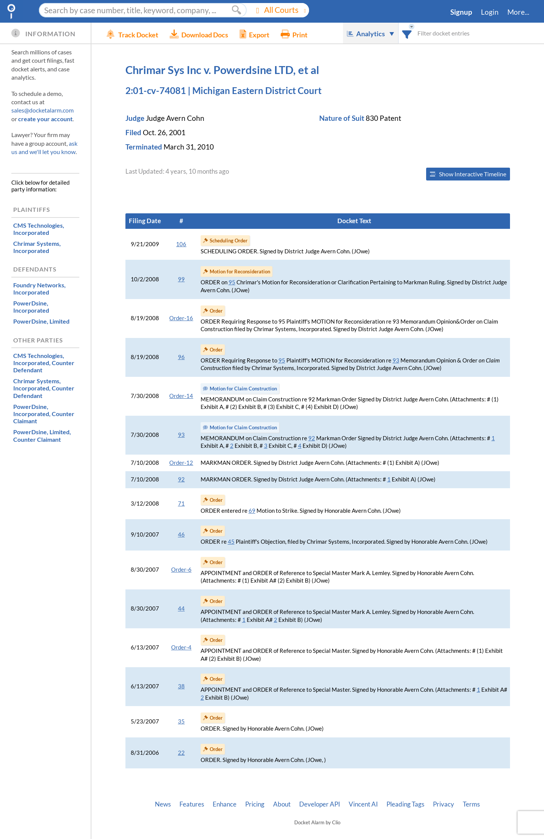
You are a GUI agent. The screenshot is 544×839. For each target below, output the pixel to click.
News (163, 804)
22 (181, 753)
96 (181, 357)
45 (231, 541)
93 (396, 360)
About (282, 804)
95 (232, 282)
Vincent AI (363, 804)
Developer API (319, 804)
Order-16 (181, 318)
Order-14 (181, 396)
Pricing (254, 804)
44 (181, 608)
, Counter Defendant (43, 362)
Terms (471, 804)
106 (181, 244)
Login (490, 12)
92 (311, 438)
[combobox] (407, 33)
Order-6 (181, 569)
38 (181, 686)
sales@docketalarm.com (42, 110)
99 (181, 279)
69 (252, 510)
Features (191, 804)
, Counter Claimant (43, 413)
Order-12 (181, 463)
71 (181, 503)
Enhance (224, 804)
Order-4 (181, 647)
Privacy (443, 804)
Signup (461, 12)
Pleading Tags (405, 804)
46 (181, 534)
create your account (45, 118)
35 (181, 721)
